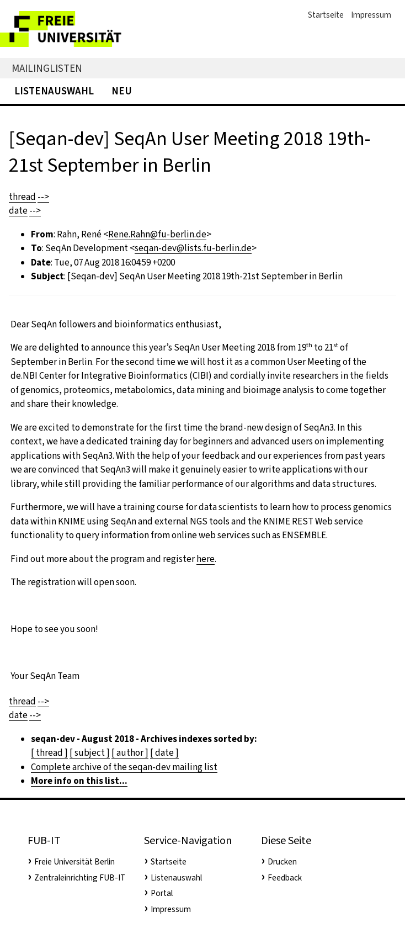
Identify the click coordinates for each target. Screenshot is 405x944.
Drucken (282, 861)
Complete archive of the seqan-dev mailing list (124, 767)
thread (22, 196)
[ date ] (164, 752)
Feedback (285, 877)
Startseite (326, 14)
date (18, 210)
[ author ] (129, 752)
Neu (121, 91)
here (205, 559)
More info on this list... (79, 781)
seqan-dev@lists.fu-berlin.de (193, 248)
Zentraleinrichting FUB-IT (79, 877)
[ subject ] (90, 752)
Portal (162, 893)
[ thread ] (49, 752)
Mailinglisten (47, 68)
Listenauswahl (54, 91)
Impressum (371, 14)
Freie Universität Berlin (74, 861)
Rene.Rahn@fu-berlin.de (157, 234)
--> (43, 196)
